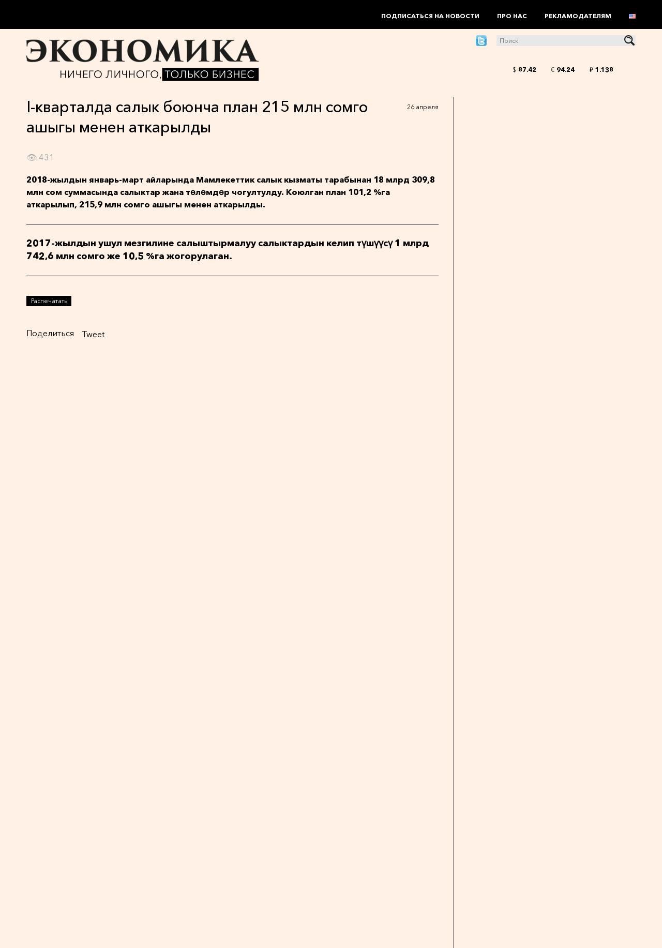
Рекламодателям (578, 16)
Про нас (512, 16)
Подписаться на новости (430, 16)
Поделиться (50, 333)
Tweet (93, 334)
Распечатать (49, 301)
